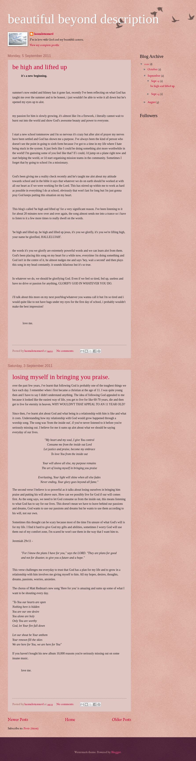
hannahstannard (43, 34)
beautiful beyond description (83, 19)
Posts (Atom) (31, 728)
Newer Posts (18, 719)
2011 (147, 64)
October (153, 69)
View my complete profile (44, 45)
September (154, 76)
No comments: (65, 351)
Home (70, 719)
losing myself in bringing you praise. (61, 376)
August (152, 102)
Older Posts (121, 719)
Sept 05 (155, 81)
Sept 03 (155, 94)
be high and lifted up (39, 66)
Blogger (116, 752)
